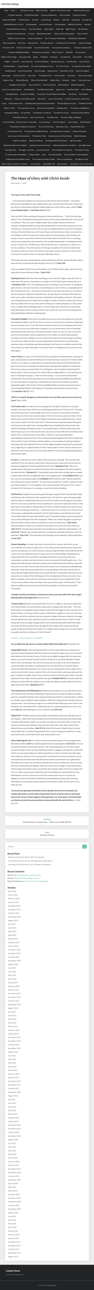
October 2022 (13, 1045)
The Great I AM (8, 48)
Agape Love (60, 89)
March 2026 (13, 895)
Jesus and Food (26, 62)
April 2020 (12, 1154)
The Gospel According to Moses (27, 878)
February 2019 (14, 1194)
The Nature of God (27, 10)
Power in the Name (42, 62)
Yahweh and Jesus (57, 62)
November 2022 (14, 1041)
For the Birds (25, 113)
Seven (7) (15, 62)
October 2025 (13, 913)
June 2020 (12, 1147)
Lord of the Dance (42, 150)
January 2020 (13, 1165)
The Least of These (82, 150)
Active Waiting (86, 89)
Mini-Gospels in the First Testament (15, 164)
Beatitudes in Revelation (77, 38)
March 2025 (13, 939)
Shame (35, 57)
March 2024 (13, 982)
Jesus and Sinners (45, 24)
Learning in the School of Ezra (39, 145)
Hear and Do (77, 57)
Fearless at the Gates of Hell (24, 99)
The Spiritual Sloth (55, 155)
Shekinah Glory (62, 108)
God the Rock (72, 62)
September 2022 (14, 1048)
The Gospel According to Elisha (29, 875)
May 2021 (12, 1107)
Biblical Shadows (80, 136)
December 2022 (14, 1037)
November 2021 (14, 1085)
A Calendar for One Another (66, 43)
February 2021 (14, 1118)
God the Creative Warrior (80, 113)
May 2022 (12, 1063)
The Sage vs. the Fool (26, 150)
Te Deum (31, 34)
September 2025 (14, 917)
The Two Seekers (59, 122)
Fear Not (87, 24)
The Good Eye (84, 62)
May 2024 (12, 975)
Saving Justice (52, 71)
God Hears (54, 57)
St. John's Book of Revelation (16, 155)
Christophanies (60, 24)
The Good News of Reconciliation (76, 155)
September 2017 (14, 1253)
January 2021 (13, 1121)
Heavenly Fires (33, 43)
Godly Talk (59, 29)
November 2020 (14, 1129)
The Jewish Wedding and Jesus (42, 66)
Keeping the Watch (12, 113)
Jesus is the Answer (37, 117)
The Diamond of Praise (45, 89)
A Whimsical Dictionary (81, 10)
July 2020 (12, 1143)
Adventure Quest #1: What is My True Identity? (26, 857)
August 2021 (13, 1096)
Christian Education (31, 15)
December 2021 (14, 1081)
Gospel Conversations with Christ (77, 99)
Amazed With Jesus (77, 127)
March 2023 (13, 1026)
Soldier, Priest (55, 80)
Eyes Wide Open (84, 145)
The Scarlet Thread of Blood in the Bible (51, 94)
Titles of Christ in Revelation (64, 34)
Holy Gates (71, 75)
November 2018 (14, 1202)
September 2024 (14, 961)
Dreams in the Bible (27, 94)
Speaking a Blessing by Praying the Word (40, 103)
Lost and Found (44, 122)
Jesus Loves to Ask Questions (19, 136)
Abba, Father (49, 29)
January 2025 (13, 946)
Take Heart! (41, 99)
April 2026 (12, 891)
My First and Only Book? (46, 108)
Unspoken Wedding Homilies (18, 52)
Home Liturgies (64, 15)
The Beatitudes (24, 20)
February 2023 (14, 1030)
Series (13, 10)
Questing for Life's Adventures (81, 164)
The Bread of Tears (39, 136)
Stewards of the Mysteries (16, 34)
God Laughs (6, 75)
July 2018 (12, 1216)
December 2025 (14, 906)
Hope (44, 155)
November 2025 (14, 909)
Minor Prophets (58, 52)
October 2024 (13, 957)
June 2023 (12, 1015)
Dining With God (49, 164)
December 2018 (14, 1198)
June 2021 (12, 1103)
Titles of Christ (82, 34)
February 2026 (14, 898)
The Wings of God (81, 159)
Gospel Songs (46, 20)
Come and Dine (59, 75)
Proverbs (35, 20)
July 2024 (12, 968)
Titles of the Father (85, 75)
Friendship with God (20, 117)
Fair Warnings (83, 29)
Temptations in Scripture (41, 52)
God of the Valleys (82, 71)
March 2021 (13, 1114)
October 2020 (13, 1132)
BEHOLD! (69, 52)
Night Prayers (71, 29)
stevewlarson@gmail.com (15, 1274)
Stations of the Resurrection (60, 10)
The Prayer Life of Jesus (26, 108)
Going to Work (34, 155)
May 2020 (12, 1151)
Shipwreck (8, 99)
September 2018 (14, 1209)
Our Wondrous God (14, 131)
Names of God (8, 80)
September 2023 (14, 1004)
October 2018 (13, 1205)
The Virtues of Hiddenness (80, 108)
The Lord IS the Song (46, 127)
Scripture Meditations (49, 15)
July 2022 (12, 1056)
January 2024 (13, 990)
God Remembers (9, 66)
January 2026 (13, 902)
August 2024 (13, 964)
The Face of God (19, 75)
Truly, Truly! (31, 75)
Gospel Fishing (23, 66)
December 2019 (14, 1169)
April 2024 (12, 979)
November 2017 (14, 1246)
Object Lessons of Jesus (17, 38)
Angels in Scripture (20, 141)
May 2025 (12, 931)
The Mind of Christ (85, 103)
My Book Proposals (80, 131)
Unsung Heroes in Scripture (60, 131)
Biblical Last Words (75, 24)
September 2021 (14, 1092)
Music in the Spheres (64, 159)
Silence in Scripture (36, 141)
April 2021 (12, 1110)
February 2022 (14, 1074)
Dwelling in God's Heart (17, 85)
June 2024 (12, 972)
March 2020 (13, 1158)
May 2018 (12, 1224)
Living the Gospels (79, 15)
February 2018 (14, 1235)
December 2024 (14, 950)
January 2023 (13, 1034)
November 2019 (14, 1172)
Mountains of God (66, 71)
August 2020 (13, 1140)
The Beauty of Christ (61, 113)
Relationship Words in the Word (64, 145)
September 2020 (14, 1136)
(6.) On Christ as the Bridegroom (35, 881)
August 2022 (13, 1052)
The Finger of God (45, 75)
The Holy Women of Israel (66, 103)
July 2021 (12, 1099)
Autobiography (31, 24)
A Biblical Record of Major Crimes (18, 159)
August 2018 (13, 1213)
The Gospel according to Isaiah (43, 159)
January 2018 (13, 1238)
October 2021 (13, 1088)
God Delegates (29, 89)
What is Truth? (9, 108)
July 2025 (12, 924)
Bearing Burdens (12, 94)
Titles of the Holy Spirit (39, 80)
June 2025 (12, 928)
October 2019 (13, 1176)
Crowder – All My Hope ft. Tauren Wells (27, 638)
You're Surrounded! (25, 71)
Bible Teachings (42, 10)
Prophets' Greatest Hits (83, 48)
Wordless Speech (47, 43)
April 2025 (12, 935)
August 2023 (13, 1008)
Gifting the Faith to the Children (15, 145)
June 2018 (12, 1220)
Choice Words (35, 164)
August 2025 (13, 920)
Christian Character (15, 15)
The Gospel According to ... (62, 48)
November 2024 (14, 953)
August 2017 (13, 1256)
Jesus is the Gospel (55, 99)
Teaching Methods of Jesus (16, 29)
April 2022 (12, 1067)
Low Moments (65, 57)
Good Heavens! (85, 122)
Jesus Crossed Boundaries (11, 89)
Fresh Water (83, 94)
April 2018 (12, 1227)
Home (6, 10)
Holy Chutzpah (39, 71)
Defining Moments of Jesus (14, 24)
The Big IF (44, 57)
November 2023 (14, 997)
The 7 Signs (88, 57)
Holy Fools (65, 20)
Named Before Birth (44, 34)
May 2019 (12, 1187)
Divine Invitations (9, 43)
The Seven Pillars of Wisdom (70, 117)
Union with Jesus (84, 80)
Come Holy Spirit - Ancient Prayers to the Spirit (20, 122)
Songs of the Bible (9, 20)
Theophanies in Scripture (42, 113)
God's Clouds (73, 122)
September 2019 (14, 1180)
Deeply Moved (10, 71)
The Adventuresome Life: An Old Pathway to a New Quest (30, 861)
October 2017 (13, 1249)
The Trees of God (62, 66)
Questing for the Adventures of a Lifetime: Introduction (29, 864)
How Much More (73, 89)
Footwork (65, 80)
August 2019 (13, 1183)
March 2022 (13, 1070)
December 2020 (14, 1125)
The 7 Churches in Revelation (55, 38)
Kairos (73, 80)
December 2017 (14, 1242)
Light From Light (75, 141)
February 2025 (14, 942)
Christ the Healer (85, 43)
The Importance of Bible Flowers (36, 131)
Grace (4, 103)
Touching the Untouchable (81, 66)
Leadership (76, 20)
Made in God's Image (9, 57)
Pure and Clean (10, 150)
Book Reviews (62, 164)
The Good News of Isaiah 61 (62, 150)
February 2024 (14, 986)
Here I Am (21, 43)
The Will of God (52, 117)
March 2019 (13, 1191)
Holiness (56, 20)
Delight (7, 62)
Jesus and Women (35, 29)
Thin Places (72, 94)
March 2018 (13, 1231)
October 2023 (13, 1001)
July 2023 (12, 1012)
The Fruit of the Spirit (24, 48)
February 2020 (14, 1162)
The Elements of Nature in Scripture (22, 127)
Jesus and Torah (25, 57)
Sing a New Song (62, 127)
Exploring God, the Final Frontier (60, 136)
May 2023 (12, 1019)
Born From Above (49, 85)
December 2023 (14, 993)
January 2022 (13, 1077)
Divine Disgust (63, 85)
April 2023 (12, 1023)
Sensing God (86, 20)
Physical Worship (22, 80)
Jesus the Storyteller (42, 48)
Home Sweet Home (16, 103)
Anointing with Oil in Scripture (56, 141)
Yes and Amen (80, 52)
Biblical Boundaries (78, 85)
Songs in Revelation (35, 38)
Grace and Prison (35, 85)
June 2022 (12, 1059)
